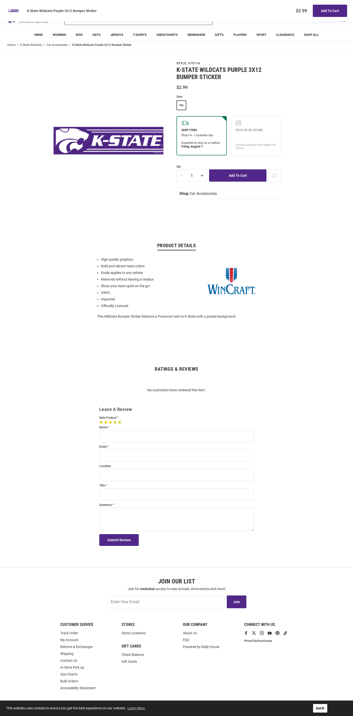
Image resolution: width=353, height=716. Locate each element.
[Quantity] (192, 175)
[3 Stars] (111, 422)
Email (103, 446)
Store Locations (134, 633)
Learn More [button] (136, 708)
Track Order (309, 5)
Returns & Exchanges (76, 647)
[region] (176, 287)
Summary (105, 505)
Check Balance (133, 655)
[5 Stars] (120, 422)
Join (236, 602)
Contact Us (68, 660)
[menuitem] (38, 34)
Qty (178, 166)
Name (103, 427)
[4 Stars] (115, 422)
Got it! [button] (320, 708)
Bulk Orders (69, 681)
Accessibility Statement (78, 688)
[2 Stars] (106, 422)
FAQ (186, 640)
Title (102, 485)
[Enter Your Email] (166, 601)
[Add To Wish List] (274, 175)
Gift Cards (129, 661)
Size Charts (68, 674)
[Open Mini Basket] (343, 19)
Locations (339, 5)
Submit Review (119, 540)
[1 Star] (101, 422)
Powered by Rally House (201, 647)
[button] (287, 19)
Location (105, 466)
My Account (69, 640)
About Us (190, 633)
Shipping (67, 654)
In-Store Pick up (72, 667)
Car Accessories (198, 193)
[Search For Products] (126, 19)
